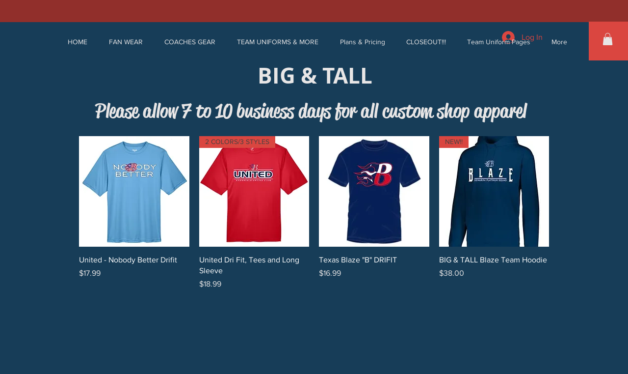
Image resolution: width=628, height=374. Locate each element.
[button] (126, 41)
